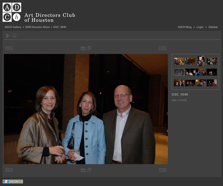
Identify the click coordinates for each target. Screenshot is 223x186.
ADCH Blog (185, 27)
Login (200, 27)
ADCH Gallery (13, 27)
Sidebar (213, 27)
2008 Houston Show (37, 27)
